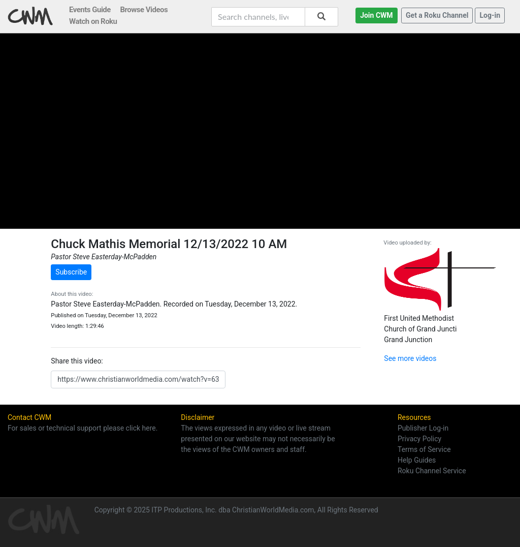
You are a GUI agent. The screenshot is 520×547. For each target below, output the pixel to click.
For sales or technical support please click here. (82, 428)
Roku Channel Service (432, 471)
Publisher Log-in (423, 428)
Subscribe (71, 272)
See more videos (410, 358)
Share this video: (77, 361)
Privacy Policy (419, 439)
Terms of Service (424, 449)
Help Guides (417, 460)
